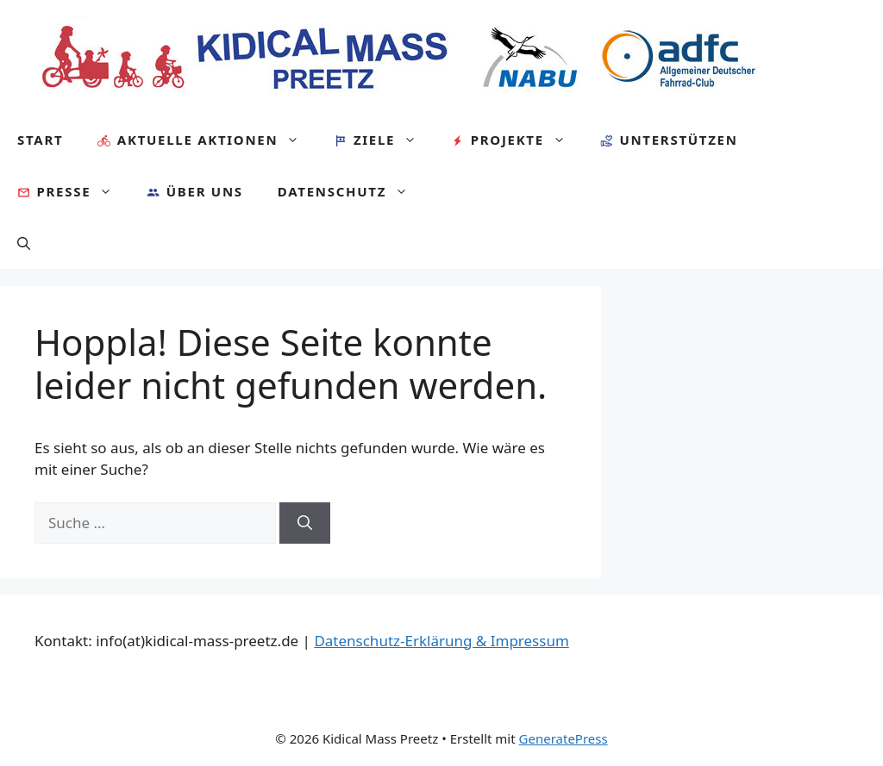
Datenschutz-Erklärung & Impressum (441, 641)
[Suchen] (304, 523)
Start (40, 139)
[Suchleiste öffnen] (23, 243)
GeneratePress (563, 738)
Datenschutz (351, 191)
